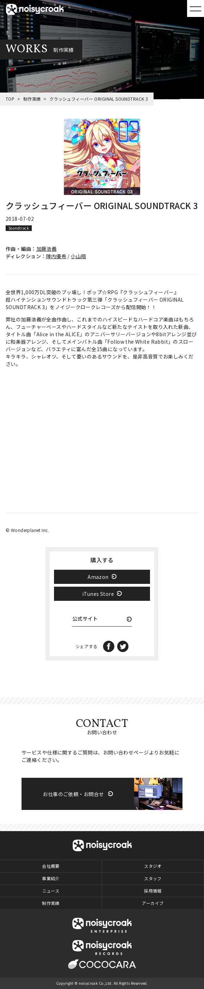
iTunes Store (98, 593)
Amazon (98, 576)
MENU (195, 8)
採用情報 (153, 891)
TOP (10, 99)
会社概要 (51, 866)
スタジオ (153, 866)
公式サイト (85, 619)
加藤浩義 (46, 248)
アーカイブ (152, 903)
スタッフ (153, 878)
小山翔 (78, 256)
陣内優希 (56, 256)
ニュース (51, 891)
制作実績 (32, 99)
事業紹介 (51, 878)
